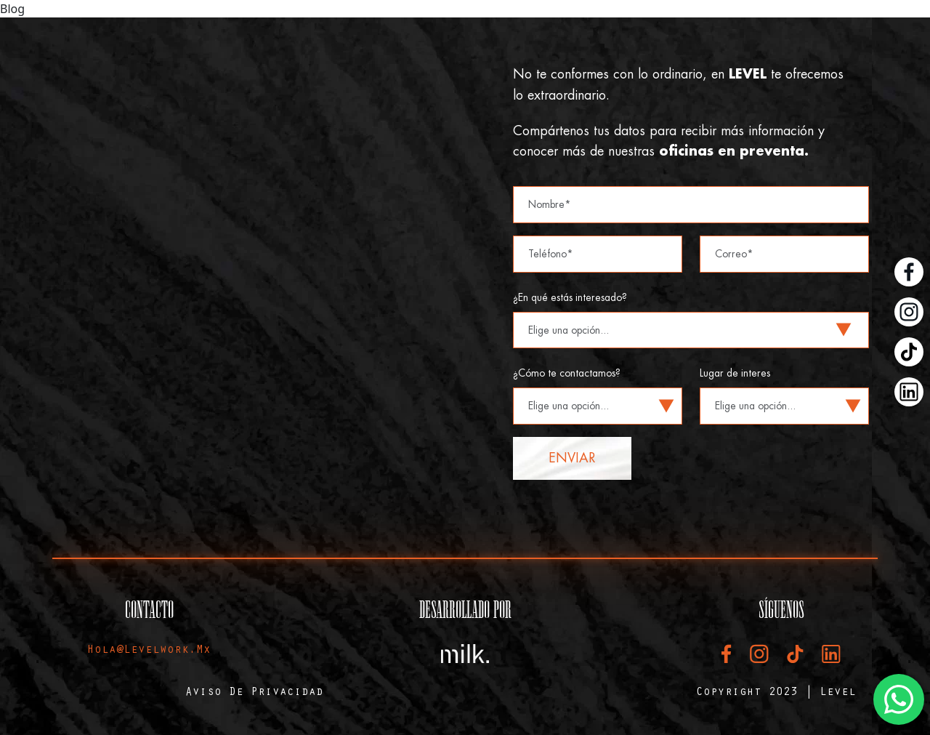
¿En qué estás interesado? (570, 297)
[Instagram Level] (908, 311)
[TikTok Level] (908, 351)
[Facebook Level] (908, 271)
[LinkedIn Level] (908, 391)
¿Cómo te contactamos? (566, 373)
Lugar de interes (735, 373)
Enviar (572, 458)
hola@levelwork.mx (149, 650)
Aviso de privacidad (254, 693)
